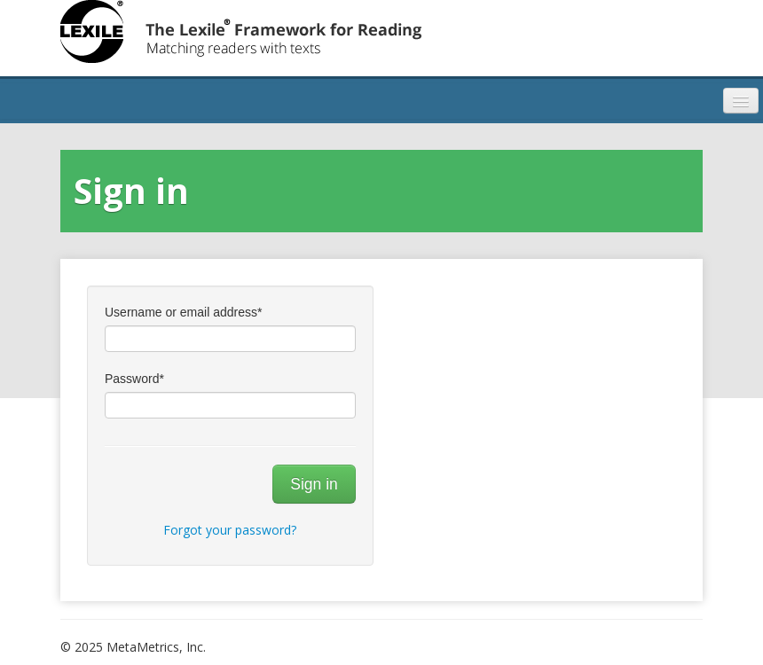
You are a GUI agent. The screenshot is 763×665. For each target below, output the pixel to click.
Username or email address (183, 312)
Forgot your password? (229, 529)
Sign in (314, 484)
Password (134, 379)
